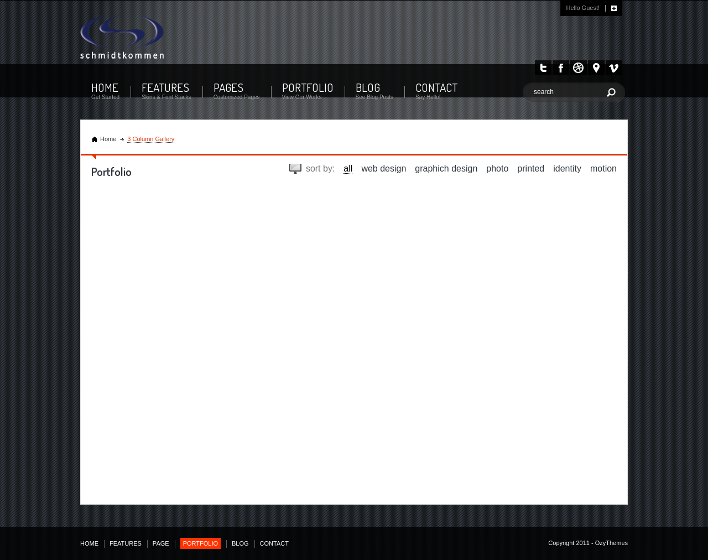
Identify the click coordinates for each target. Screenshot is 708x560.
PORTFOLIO (308, 87)
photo (497, 168)
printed (530, 168)
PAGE (161, 543)
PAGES (228, 87)
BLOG (368, 87)
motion (603, 168)
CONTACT (436, 87)
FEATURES (165, 87)
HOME (104, 87)
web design (383, 168)
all (347, 168)
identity (567, 168)
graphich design (446, 168)
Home (108, 139)
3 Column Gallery (150, 139)
